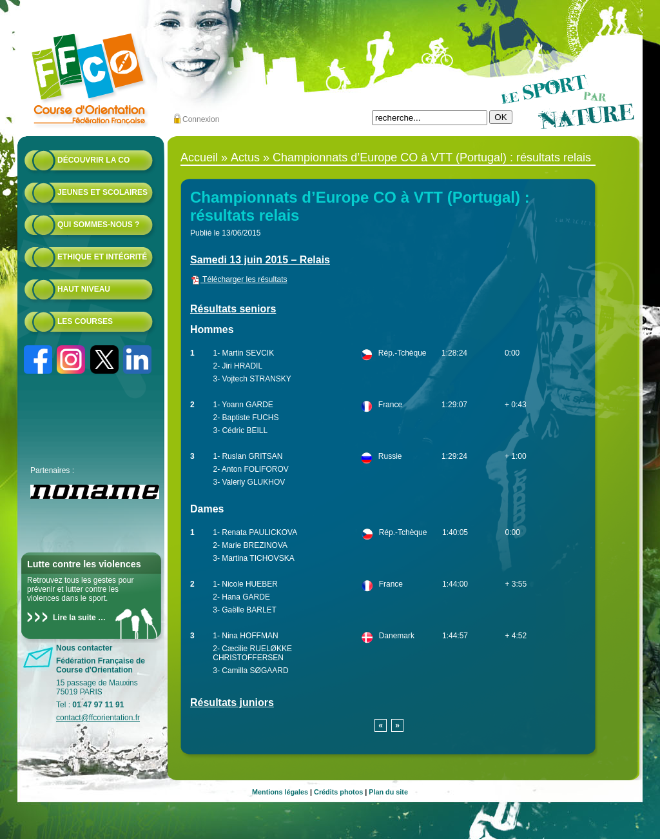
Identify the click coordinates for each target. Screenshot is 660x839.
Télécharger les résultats (238, 279)
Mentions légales (280, 792)
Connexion (200, 119)
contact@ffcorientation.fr (98, 717)
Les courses (85, 321)
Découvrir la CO (93, 160)
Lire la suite (74, 617)
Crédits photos (338, 792)
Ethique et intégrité (102, 256)
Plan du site (388, 792)
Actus (245, 157)
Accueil (199, 157)
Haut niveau (83, 289)
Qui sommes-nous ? (98, 224)
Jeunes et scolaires (102, 192)
